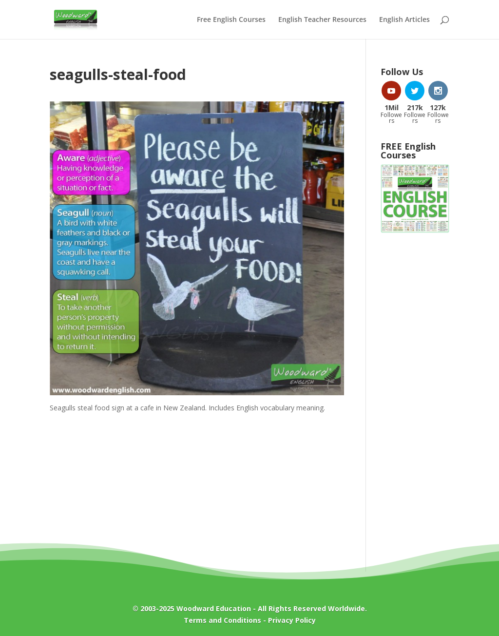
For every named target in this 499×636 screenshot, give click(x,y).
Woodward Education (213, 608)
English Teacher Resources (322, 20)
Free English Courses (231, 20)
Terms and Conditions (222, 620)
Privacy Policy (292, 620)
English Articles (404, 20)
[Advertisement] (415, 397)
